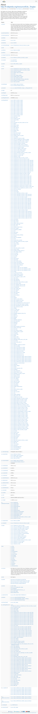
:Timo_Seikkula (14, 378)
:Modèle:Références (15, 506)
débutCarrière (4, 480)
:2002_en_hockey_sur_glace (17, 106)
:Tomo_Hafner (14, 383)
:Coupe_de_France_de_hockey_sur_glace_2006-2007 (21, 200)
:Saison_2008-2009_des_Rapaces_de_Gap (19, 664)
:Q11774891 (14, 61)
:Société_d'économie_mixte (16, 368)
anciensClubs (4, 454)
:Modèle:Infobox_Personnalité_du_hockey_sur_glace (21, 516)
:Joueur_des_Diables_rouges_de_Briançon (19, 144)
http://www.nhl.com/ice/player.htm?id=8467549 (18, 579)
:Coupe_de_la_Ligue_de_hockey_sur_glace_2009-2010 (21, 215)
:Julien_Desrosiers (15, 292)
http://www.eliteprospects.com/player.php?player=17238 (20, 582)
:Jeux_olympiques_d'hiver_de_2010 (18, 285)
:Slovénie (13, 42)
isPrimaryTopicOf (4, 602)
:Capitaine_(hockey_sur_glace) (17, 135)
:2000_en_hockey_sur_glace (17, 104)
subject (2, 525)
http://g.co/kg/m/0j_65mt (15, 592)
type (2, 546)
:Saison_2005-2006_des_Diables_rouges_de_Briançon (21, 357)
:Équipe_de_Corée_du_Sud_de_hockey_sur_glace (20, 406)
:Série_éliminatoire (15, 377)
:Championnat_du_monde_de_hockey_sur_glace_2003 (21, 177)
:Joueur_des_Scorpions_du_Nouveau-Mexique (20, 533)
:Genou (13, 246)
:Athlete (12, 550)
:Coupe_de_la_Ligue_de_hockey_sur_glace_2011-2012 (21, 217)
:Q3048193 (14, 588)
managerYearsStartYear (5, 55)
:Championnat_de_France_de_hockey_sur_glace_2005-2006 (22, 161)
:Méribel (13, 318)
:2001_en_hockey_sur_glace (17, 105)
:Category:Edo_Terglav (17, 587)
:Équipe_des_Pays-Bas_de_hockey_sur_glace (20, 424)
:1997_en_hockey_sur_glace (17, 101)
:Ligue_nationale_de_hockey (17, 306)
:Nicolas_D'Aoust (15, 432)
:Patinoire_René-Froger (16, 327)
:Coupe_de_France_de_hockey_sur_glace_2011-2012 (21, 207)
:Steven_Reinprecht (15, 374)
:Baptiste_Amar (14, 126)
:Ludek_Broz (14, 445)
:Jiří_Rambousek (15, 287)
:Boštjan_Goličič (15, 130)
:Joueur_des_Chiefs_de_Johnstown (18, 143)
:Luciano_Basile (15, 310)
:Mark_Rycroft (14, 437)
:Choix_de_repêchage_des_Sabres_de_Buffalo (20, 139)
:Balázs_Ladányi (15, 125)
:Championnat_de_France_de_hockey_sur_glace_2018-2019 (22, 620)
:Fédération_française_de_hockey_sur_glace (19, 241)
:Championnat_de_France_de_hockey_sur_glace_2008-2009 (22, 165)
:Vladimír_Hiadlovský (15, 394)
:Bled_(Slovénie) (15, 127)
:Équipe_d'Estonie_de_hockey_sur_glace (19, 400)
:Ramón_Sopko (15, 336)
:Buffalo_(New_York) (15, 134)
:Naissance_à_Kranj (15, 156)
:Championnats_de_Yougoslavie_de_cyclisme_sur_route (21, 187)
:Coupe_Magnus (15, 191)
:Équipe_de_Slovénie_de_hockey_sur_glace (19, 57)
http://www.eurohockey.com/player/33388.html (18, 583)
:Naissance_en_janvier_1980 (17, 155)
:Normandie (14, 323)
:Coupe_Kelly (14, 190)
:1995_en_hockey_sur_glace (17, 100)
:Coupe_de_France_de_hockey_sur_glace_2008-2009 (21, 203)
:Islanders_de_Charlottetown (17, 275)
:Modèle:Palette (15, 503)
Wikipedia (11, 712)
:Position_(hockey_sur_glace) (17, 331)
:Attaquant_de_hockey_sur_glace (17, 138)
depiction (3, 597)
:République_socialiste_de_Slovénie (18, 344)
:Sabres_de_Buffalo (15, 50)
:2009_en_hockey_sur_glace (17, 113)
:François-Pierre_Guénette (16, 240)
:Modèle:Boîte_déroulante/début (17, 511)
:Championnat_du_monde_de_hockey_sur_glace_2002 (21, 176)
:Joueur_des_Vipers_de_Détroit (17, 147)
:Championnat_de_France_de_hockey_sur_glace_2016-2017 (22, 617)
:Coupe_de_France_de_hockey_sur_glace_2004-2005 (21, 198)
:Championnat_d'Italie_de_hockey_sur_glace (19, 157)
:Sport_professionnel (15, 370)
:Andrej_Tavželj (14, 119)
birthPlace (3, 40)
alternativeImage (4, 451)
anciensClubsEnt (5, 460)
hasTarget (4, 704)
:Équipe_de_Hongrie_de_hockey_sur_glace (19, 412)
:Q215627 (13, 556)
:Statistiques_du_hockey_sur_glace (18, 373)
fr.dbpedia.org (31, 8)
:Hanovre (13, 257)
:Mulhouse (14, 314)
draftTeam (3, 50)
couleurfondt (4, 475)
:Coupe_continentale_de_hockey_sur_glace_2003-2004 (21, 195)
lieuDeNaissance (5, 487)
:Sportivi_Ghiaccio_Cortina (16, 372)
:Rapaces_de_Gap (15, 338)
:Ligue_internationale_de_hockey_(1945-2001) (20, 79)
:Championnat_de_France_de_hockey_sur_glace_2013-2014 (22, 170)
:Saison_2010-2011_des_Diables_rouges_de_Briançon (21, 668)
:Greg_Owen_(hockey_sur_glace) (17, 641)
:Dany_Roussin (14, 220)
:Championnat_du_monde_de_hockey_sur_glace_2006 (21, 181)
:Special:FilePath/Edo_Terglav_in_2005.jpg (19, 598)
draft (2, 47)
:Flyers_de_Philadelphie (16, 237)
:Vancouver (14, 390)
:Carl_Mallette (14, 136)
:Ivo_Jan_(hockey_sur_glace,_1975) (18, 276)
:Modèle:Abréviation (15, 510)
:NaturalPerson (13, 560)
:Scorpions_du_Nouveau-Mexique (17, 80)
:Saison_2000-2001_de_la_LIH (17, 353)
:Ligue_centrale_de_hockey (16, 77)
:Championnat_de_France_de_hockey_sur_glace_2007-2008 (22, 164)
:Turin (13, 387)
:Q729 (13, 559)
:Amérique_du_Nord (15, 118)
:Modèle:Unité (14, 507)
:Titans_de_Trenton (15, 381)
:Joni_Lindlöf (14, 291)
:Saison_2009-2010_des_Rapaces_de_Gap (19, 667)
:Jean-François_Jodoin (16, 283)
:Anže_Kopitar (14, 609)
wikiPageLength (4, 95)
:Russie (13, 343)
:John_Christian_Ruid (15, 288)
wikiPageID (3, 92)
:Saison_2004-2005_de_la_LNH (17, 355)
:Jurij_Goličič (14, 293)
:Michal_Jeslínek (15, 682)
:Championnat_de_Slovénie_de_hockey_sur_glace (20, 173)
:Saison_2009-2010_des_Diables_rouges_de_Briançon (21, 665)
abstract (3, 24)
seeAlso (3, 579)
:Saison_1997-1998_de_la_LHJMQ (18, 347)
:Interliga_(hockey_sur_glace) (17, 76)
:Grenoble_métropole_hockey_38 (17, 85)
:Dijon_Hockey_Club (15, 224)
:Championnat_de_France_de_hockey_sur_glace (20, 45)
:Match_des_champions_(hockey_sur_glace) (19, 440)
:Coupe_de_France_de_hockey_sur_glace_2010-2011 (21, 206)
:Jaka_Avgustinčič (15, 279)
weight (2, 90)
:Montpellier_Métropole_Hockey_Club (18, 313)
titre (2, 497)
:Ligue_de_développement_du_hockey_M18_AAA (20, 302)
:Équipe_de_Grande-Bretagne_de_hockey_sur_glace (21, 411)
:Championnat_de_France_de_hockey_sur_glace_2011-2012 (22, 169)
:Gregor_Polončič (15, 249)
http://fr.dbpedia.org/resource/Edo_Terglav (18, 7)
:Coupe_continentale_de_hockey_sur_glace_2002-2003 (21, 194)
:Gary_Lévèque (14, 242)
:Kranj (13, 40)
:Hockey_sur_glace (15, 266)
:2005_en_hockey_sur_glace (17, 109)
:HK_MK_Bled (14, 254)
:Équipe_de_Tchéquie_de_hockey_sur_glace (19, 423)
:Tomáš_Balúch (14, 385)
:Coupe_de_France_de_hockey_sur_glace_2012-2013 (21, 208)
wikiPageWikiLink (4, 100)
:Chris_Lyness (14, 625)
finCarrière (3, 485)
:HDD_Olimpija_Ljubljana (16, 75)
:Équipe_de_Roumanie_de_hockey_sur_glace (19, 417)
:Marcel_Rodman (15, 436)
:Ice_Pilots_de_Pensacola (16, 272)
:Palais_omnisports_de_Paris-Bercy (18, 326)
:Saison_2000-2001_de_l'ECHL (17, 351)
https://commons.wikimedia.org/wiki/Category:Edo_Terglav (20, 580)
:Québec (13, 335)
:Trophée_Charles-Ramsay (16, 386)
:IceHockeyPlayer (14, 551)
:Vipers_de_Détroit (15, 81)
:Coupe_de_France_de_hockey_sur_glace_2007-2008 (21, 202)
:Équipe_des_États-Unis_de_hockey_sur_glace (20, 425)
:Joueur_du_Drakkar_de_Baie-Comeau (18, 148)
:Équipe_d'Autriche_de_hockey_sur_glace (19, 399)
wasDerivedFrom (4, 594)
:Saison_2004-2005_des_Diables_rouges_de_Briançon (21, 356)
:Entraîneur (14, 233)
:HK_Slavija (14, 255)
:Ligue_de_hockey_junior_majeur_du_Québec (19, 304)
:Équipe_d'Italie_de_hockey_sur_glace (18, 402)
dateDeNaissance (5, 477)
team (2, 68)
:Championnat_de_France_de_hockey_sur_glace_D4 (21, 172)
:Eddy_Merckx (14, 232)
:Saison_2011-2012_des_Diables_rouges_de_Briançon (21, 694)
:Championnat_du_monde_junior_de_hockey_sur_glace (21, 185)
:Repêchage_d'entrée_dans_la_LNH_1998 (19, 339)
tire (2, 495)
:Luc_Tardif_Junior (15, 309)
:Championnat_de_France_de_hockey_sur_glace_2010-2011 (22, 168)
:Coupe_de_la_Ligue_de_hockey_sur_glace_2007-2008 (21, 212)
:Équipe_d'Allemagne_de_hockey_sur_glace (19, 398)
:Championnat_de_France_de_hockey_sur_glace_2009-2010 (22, 615)
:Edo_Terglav (13, 585)
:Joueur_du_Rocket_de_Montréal (17, 151)
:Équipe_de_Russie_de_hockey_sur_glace (19, 419)
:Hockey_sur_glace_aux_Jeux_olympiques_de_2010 (21, 270)
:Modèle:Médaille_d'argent (16, 514)
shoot (2, 66)
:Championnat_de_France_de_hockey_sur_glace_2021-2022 (22, 624)
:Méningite (14, 317)
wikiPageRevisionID (5, 97)
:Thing (12, 546)
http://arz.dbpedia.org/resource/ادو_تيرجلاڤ (18, 589)
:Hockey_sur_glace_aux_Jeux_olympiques (19, 267)
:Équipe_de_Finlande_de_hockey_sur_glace (19, 408)
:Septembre (14, 364)
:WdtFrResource (14, 704)
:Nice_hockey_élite (15, 321)
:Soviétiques (14, 369)
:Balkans (13, 123)
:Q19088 (13, 555)
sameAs (3, 585)
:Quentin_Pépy (14, 334)
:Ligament (14, 297)
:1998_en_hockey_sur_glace (17, 102)
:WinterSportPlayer (14, 565)
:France (13, 238)
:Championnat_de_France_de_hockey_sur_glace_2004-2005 (22, 160)
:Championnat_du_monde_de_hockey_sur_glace (20, 174)
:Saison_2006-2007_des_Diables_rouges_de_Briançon (21, 660)
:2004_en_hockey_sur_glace (17, 108)
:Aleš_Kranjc (14, 117)
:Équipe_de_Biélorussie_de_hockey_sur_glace (20, 404)
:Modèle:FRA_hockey (15, 518)
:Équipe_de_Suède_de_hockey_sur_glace (19, 421)
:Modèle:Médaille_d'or (16, 515)
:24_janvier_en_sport (15, 607)
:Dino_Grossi (14, 225)
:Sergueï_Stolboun (15, 365)
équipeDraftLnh (4, 520)
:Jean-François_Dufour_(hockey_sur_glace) (19, 648)
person (8, 8)
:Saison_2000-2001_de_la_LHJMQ (18, 352)
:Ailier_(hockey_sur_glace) (16, 63)
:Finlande (13, 236)
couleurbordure (4, 470)
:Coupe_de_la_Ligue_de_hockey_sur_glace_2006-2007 (21, 211)
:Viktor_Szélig (14, 676)
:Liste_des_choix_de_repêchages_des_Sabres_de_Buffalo (21, 652)
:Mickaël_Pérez (14, 441)
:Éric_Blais (14, 678)
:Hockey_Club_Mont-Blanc (16, 262)
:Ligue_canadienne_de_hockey (17, 300)
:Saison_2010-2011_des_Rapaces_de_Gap (19, 669)
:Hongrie (13, 271)
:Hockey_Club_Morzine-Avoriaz (17, 263)
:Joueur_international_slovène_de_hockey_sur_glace (21, 152)
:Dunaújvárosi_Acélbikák (16, 229)
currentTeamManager (5, 45)
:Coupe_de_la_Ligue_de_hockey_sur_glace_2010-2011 (21, 216)
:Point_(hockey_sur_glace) (16, 330)
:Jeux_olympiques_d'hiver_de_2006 (18, 284)
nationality (3, 57)
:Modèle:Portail (14, 505)
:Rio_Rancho (14, 340)
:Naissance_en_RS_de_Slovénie (17, 153)
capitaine (4, 687)
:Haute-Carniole (15, 258)
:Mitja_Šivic (14, 442)
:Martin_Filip (14, 438)
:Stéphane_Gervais (15, 672)
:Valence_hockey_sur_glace (17, 389)
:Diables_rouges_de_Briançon (17, 72)
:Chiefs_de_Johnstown (16, 71)
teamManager (4, 84)
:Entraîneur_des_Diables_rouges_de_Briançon (20, 140)
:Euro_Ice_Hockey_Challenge (17, 234)
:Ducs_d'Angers (15, 228)
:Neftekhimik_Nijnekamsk (16, 319)
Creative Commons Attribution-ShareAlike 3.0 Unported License (28, 712)
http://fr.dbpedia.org (19, 8)
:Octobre (13, 325)
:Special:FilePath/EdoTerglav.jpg (18, 597)
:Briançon (14, 131)
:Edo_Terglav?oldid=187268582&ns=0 (18, 594)
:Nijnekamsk (14, 322)
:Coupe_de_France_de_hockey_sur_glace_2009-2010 (21, 204)
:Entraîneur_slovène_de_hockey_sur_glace (19, 142)
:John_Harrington (15, 289)
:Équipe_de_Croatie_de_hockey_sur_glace (19, 407)
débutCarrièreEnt (5, 482)
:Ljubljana (14, 308)
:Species (13, 564)
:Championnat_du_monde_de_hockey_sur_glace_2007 (21, 182)
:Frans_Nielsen (14, 638)
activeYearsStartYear (5, 35)
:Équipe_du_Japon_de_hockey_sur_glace (19, 429)
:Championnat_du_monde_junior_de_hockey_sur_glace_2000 (22, 186)
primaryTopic (4, 707)
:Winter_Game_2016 (15, 395)
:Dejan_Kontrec (15, 221)
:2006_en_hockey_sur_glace (17, 110)
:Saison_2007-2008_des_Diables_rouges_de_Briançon (21, 360)
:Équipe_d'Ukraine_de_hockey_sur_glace (19, 403)
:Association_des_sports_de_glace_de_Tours (19, 122)
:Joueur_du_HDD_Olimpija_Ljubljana (18, 537)
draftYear (3, 52)
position (3, 63)
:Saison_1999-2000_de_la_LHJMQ (18, 349)
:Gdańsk (13, 245)
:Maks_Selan (14, 433)
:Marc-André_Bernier (15, 434)
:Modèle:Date (14, 502)
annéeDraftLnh (4, 465)
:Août (13, 121)
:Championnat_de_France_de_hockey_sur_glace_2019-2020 (22, 621)
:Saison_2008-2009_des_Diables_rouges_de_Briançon (21, 361)
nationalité (3, 490)
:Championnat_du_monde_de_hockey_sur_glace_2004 (21, 178)
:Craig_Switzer (14, 219)
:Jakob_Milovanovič (15, 280)
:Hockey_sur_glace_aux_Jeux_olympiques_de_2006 (21, 268)
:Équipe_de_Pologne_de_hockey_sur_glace (19, 416)
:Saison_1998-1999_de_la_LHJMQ (18, 348)
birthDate (3, 37)
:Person (12, 547)
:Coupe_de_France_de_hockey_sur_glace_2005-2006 (21, 199)
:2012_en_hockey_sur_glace (17, 114)
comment (3, 568)
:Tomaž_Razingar (15, 382)
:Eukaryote (13, 563)
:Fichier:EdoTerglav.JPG (16, 446)
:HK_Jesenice (14, 253)
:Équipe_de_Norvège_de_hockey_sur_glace (19, 415)
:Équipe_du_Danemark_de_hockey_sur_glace (19, 428)
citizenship (3, 42)
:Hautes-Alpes (14, 259)
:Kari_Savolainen (15, 449)
